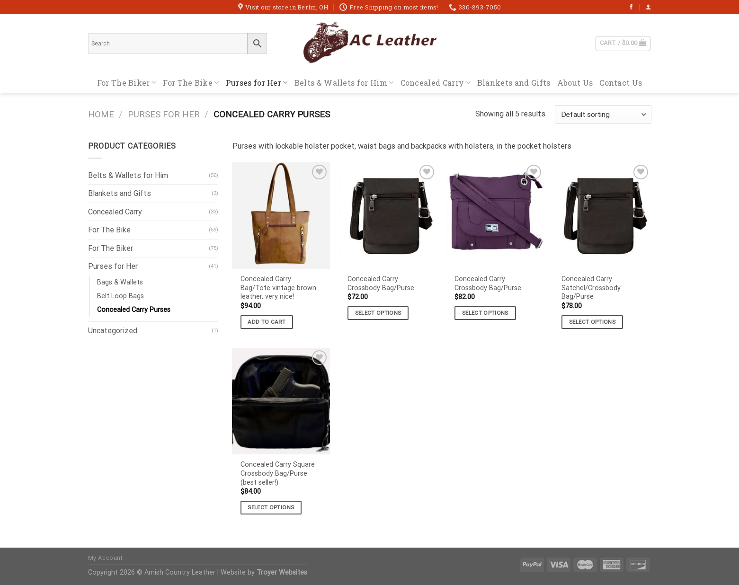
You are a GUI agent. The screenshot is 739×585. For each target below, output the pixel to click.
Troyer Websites (282, 572)
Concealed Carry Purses (133, 310)
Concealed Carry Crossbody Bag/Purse (380, 283)
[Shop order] (603, 114)
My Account (105, 558)
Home (101, 114)
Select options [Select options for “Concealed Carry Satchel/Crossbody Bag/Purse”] (592, 322)
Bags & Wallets (120, 282)
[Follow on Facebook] (631, 7)
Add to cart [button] (266, 322)
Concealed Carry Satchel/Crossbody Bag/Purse (591, 288)
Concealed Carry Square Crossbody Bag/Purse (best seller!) (277, 473)
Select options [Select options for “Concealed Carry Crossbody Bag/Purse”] (378, 313)
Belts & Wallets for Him (344, 83)
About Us (575, 83)
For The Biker (127, 83)
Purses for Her (257, 83)
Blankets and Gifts (514, 83)
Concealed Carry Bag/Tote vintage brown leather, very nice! (278, 288)
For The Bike (191, 83)
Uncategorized (112, 330)
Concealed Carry (436, 83)
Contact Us (620, 83)
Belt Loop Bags (120, 296)
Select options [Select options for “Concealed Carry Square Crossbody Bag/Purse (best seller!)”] (271, 507)
